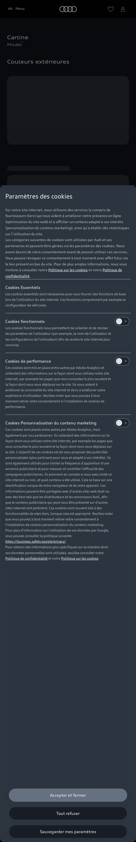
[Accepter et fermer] (68, 795)
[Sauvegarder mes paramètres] (68, 831)
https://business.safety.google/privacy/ (35, 541)
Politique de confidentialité (26, 558)
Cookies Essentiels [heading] (22, 287)
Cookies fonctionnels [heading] (67, 321)
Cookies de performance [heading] (67, 361)
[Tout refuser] (68, 813)
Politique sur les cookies (68, 270)
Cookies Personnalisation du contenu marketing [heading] (67, 422)
